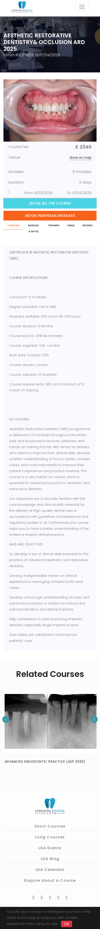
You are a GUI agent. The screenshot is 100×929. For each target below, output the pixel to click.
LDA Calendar (50, 869)
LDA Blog (50, 858)
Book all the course (50, 203)
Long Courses (50, 837)
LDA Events (50, 848)
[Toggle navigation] (82, 7)
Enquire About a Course (50, 880)
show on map (80, 157)
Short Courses (50, 826)
